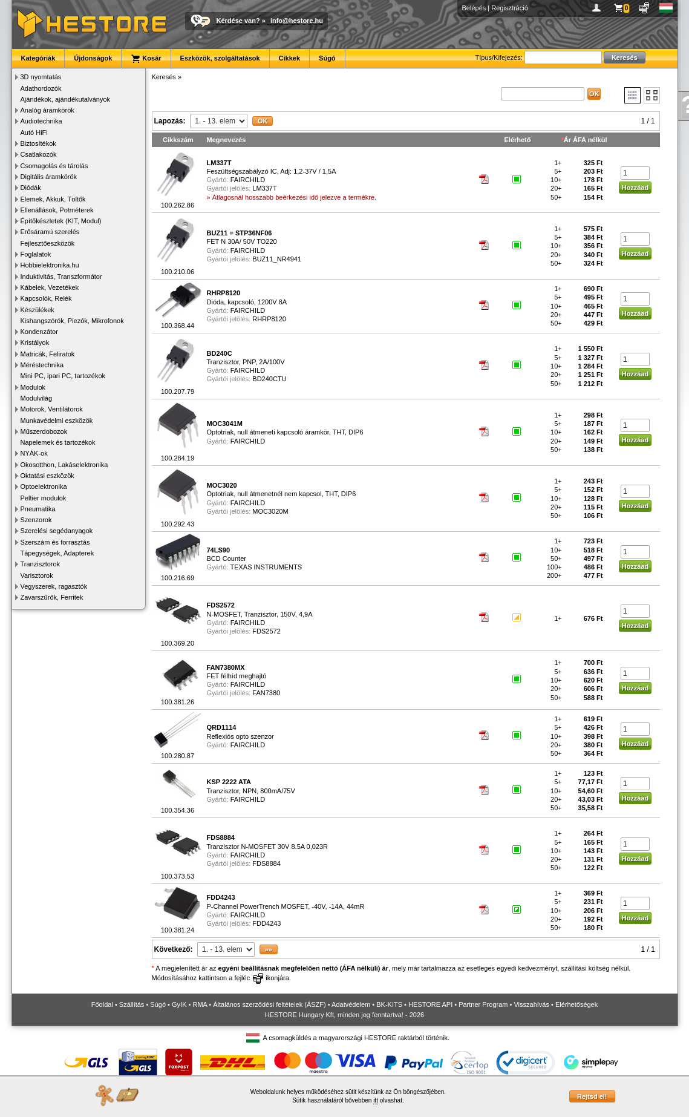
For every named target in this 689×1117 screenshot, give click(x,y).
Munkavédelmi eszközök (57, 420)
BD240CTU (269, 378)
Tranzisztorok (40, 564)
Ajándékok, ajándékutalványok (66, 99)
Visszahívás (531, 1004)
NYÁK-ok (34, 453)
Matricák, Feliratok (48, 354)
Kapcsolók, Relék (46, 298)
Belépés (474, 7)
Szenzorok (36, 519)
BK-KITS (389, 1004)
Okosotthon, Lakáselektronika (64, 464)
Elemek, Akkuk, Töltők (53, 199)
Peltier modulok (44, 498)
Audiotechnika (41, 121)
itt (375, 1100)
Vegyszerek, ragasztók (54, 586)
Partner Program (483, 1004)
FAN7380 (266, 692)
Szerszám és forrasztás (55, 542)
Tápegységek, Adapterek (57, 553)
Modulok (33, 387)
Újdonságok (93, 58)
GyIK (179, 1004)
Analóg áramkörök (47, 110)
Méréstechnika (42, 365)
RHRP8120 (269, 319)
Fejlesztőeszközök (48, 243)
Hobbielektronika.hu (50, 265)
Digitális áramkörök (49, 176)
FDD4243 (266, 923)
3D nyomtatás (41, 76)
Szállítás (132, 1004)
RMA (199, 1004)
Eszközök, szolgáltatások (220, 58)
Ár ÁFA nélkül (585, 139)
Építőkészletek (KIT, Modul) (61, 220)
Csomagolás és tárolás (54, 165)
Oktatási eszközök (47, 475)
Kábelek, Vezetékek (50, 287)
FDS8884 (266, 863)
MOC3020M (270, 511)
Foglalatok (36, 254)
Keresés (164, 76)
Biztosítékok (38, 143)
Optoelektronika (44, 486)
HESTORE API (430, 1004)
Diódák (31, 187)
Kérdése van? (238, 20)
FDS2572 (266, 631)
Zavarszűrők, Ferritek (52, 597)
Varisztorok (37, 575)
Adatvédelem (350, 1004)
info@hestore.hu (296, 20)
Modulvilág (37, 398)
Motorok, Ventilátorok (52, 409)
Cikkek (289, 58)
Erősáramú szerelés (50, 231)
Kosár (146, 59)
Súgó (327, 58)
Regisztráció (509, 7)
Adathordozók (41, 88)
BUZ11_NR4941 (276, 259)
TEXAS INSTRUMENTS (266, 567)
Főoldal (102, 1004)
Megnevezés (226, 139)
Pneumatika (38, 509)
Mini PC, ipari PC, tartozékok (63, 375)
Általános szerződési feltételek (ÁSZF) (269, 1004)
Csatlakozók (39, 154)
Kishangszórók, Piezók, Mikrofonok (72, 320)
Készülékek (37, 309)
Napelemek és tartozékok (58, 442)
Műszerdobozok (44, 431)
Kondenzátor (39, 331)
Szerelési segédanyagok (57, 530)
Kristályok (35, 342)
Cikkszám (178, 139)
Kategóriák (38, 58)
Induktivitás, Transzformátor (61, 276)
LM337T (264, 188)
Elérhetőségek (576, 1004)
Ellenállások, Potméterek (57, 210)
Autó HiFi (34, 132)
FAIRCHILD (247, 179)
